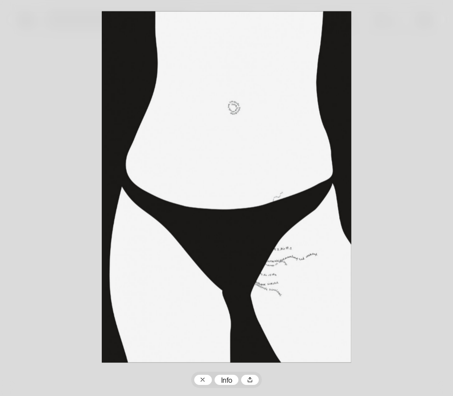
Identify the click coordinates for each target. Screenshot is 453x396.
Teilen (250, 380)
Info (226, 381)
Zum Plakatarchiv (203, 380)
